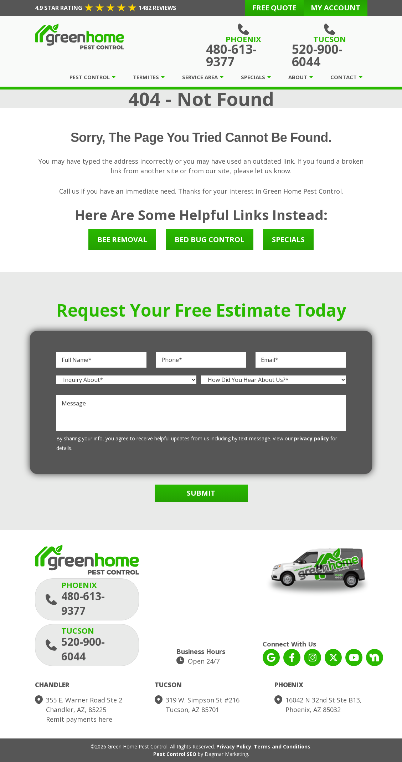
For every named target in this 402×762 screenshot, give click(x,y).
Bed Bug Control (209, 239)
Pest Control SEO (174, 754)
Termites (146, 77)
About (297, 77)
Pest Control (89, 77)
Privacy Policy (233, 746)
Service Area (200, 77)
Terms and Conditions (282, 746)
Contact (343, 77)
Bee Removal (122, 239)
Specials (253, 77)
